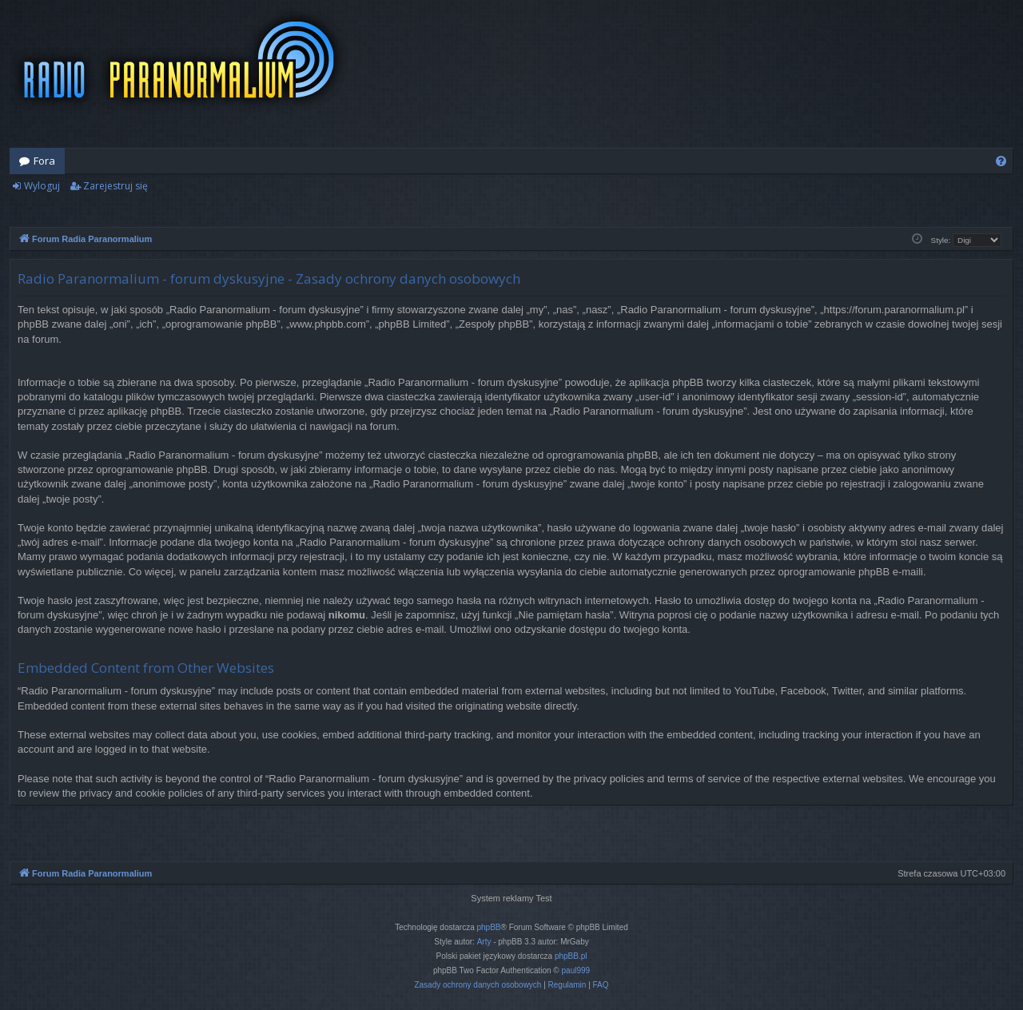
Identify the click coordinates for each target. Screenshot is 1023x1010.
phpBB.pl (571, 956)
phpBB (489, 927)
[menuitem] (1001, 161)
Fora (44, 160)
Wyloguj (42, 186)
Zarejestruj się (115, 186)
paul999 (576, 970)
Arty (484, 941)
